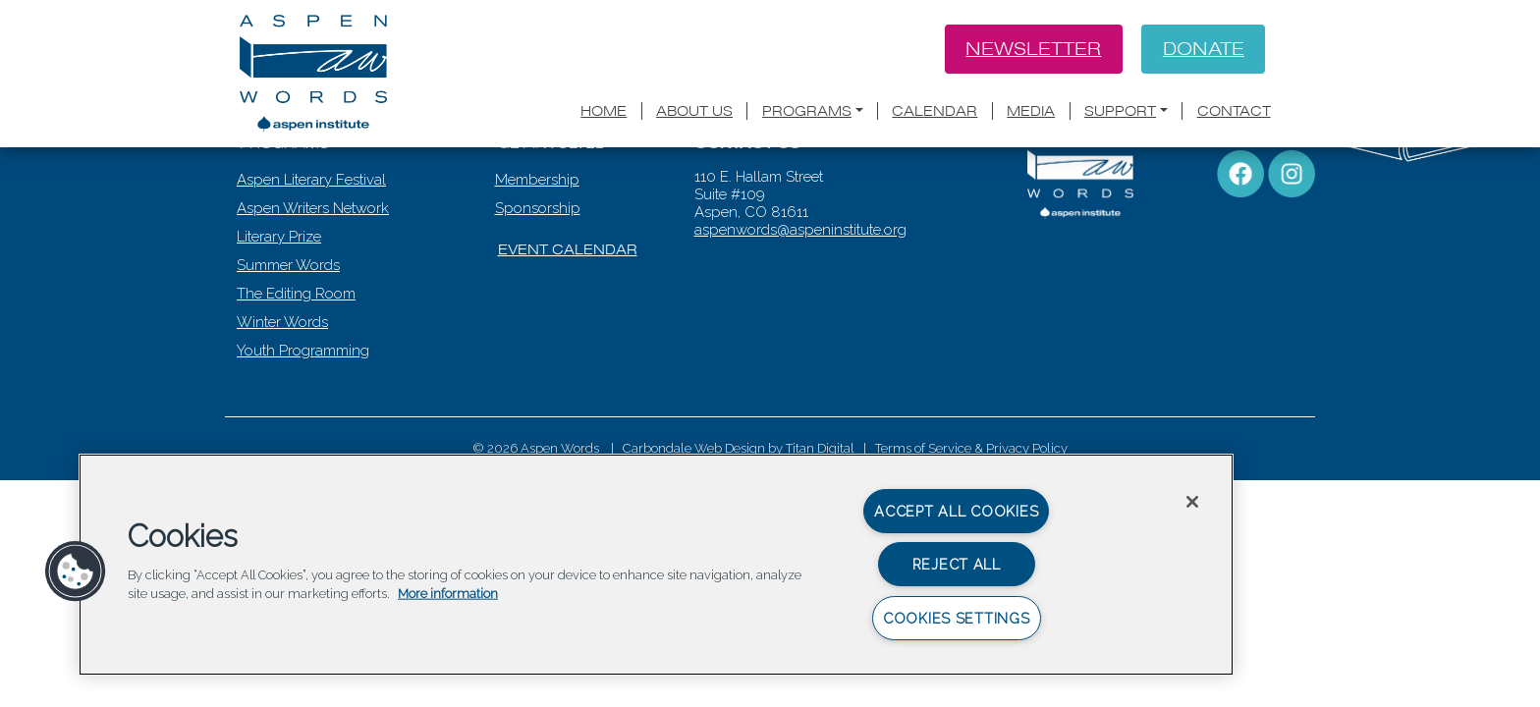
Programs (807, 113)
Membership (539, 261)
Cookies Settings (956, 618)
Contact (1234, 113)
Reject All (956, 564)
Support (1120, 113)
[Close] (1192, 501)
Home (603, 113)
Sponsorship (539, 290)
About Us (694, 113)
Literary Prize (281, 318)
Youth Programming (305, 432)
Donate (1202, 50)
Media (1031, 113)
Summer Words (290, 346)
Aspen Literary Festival (313, 261)
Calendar (934, 113)
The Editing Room (298, 375)
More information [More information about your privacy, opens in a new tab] (448, 593)
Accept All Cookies (956, 511)
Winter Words (284, 403)
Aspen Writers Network (315, 290)
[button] (75, 571)
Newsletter (1030, 50)
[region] (656, 565)
